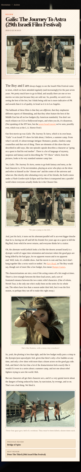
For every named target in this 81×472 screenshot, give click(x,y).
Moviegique (5, 5)
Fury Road (51, 263)
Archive (17, 5)
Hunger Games (58, 267)
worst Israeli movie (47, 124)
